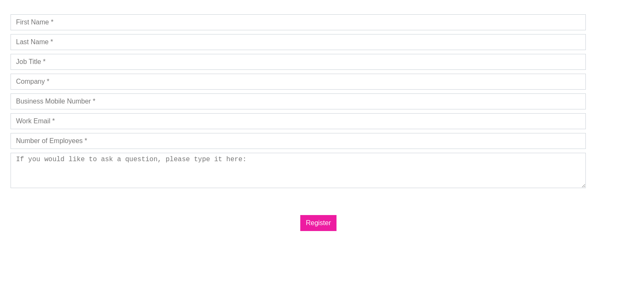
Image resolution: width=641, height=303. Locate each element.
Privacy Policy (51, 197)
